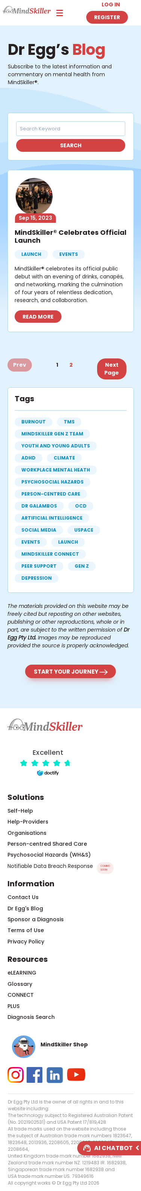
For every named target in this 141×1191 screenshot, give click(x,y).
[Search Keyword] (66, 128)
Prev (19, 365)
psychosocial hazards (52, 482)
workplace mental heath (55, 470)
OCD (81, 506)
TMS (69, 422)
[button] (71, 1047)
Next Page (111, 368)
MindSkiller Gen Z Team (52, 434)
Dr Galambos (39, 506)
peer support (39, 566)
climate (64, 458)
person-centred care (50, 494)
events (30, 542)
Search (70, 145)
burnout (33, 422)
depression (36, 578)
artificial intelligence (51, 518)
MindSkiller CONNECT (50, 554)
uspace (83, 530)
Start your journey (71, 672)
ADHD (28, 458)
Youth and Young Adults (55, 446)
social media (38, 530)
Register (107, 17)
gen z (82, 566)
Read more (38, 316)
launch (68, 542)
